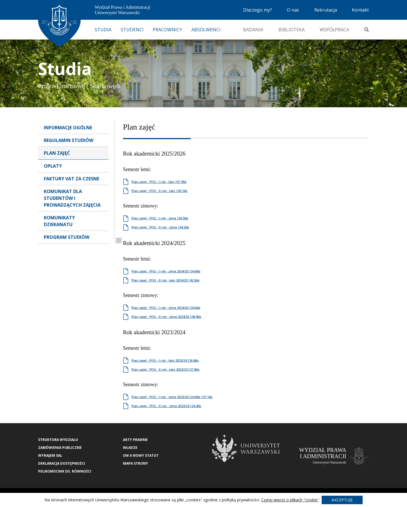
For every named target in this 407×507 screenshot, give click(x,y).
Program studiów (66, 237)
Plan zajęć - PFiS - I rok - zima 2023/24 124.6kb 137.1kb (172, 397)
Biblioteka (291, 30)
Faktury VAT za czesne (71, 179)
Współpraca (334, 30)
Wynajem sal (50, 455)
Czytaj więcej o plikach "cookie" (290, 499)
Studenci (132, 30)
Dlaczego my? (257, 10)
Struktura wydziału (58, 439)
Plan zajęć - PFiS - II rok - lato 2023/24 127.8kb (165, 369)
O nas (293, 10)
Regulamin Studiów (68, 140)
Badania (253, 30)
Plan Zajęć (57, 153)
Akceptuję (342, 499)
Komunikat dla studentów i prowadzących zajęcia (72, 198)
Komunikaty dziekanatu (59, 221)
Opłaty (53, 166)
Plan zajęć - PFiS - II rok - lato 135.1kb (159, 191)
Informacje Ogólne (68, 127)
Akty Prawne (135, 439)
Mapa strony (135, 463)
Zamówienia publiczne (60, 447)
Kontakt (360, 10)
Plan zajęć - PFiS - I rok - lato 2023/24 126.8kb (165, 360)
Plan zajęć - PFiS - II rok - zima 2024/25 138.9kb (166, 316)
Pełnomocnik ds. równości (64, 471)
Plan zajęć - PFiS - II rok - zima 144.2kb (160, 227)
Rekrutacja (325, 10)
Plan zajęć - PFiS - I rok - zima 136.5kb (159, 218)
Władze (130, 447)
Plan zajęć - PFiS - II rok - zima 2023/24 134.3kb (166, 406)
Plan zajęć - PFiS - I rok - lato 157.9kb (159, 182)
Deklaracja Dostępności (61, 463)
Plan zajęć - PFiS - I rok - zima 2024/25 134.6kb (165, 271)
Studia (103, 30)
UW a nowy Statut (141, 455)
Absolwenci (205, 30)
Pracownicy (167, 30)
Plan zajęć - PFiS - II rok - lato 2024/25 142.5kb (165, 280)
